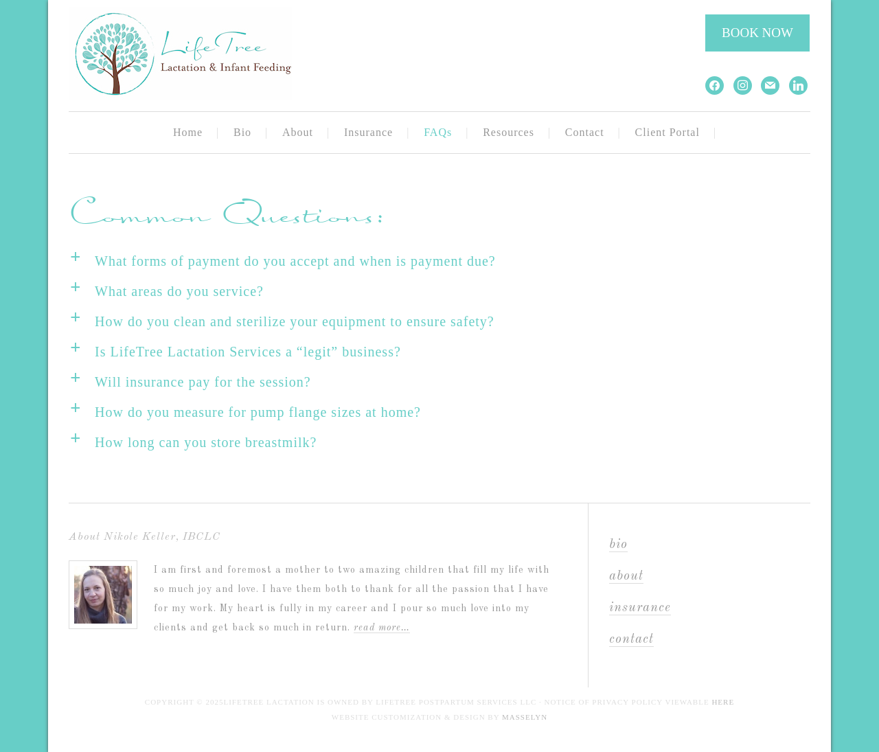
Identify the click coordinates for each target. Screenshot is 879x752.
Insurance (640, 608)
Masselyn (524, 717)
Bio (618, 544)
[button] (439, 262)
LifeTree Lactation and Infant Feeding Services (199, 55)
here (722, 702)
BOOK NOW (757, 32)
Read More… (382, 628)
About (626, 576)
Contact (631, 639)
